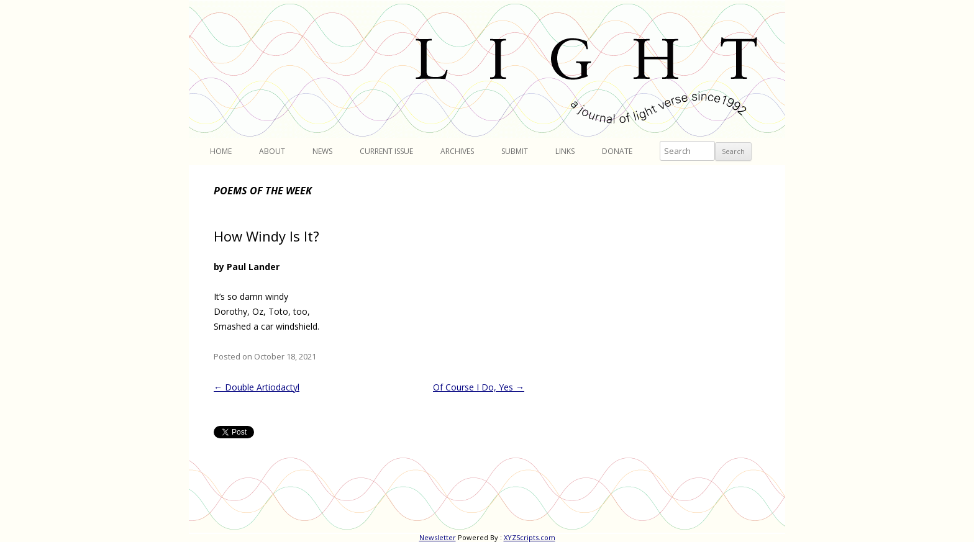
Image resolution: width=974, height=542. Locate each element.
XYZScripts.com (529, 537)
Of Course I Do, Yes (478, 387)
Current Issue (386, 151)
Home (221, 151)
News (322, 151)
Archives (457, 151)
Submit (514, 151)
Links (565, 151)
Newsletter (437, 537)
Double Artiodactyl (256, 387)
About (272, 151)
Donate (617, 151)
